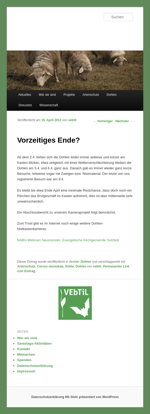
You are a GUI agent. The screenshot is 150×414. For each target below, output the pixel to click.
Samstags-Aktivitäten (34, 343)
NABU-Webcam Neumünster (38, 240)
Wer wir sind (47, 95)
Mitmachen (26, 354)
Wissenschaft (48, 105)
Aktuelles (25, 95)
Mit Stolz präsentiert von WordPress (92, 397)
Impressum (26, 371)
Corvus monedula (50, 266)
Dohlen (112, 95)
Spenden (24, 360)
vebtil (72, 120)
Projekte (69, 95)
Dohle (69, 266)
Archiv (74, 262)
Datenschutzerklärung (35, 366)
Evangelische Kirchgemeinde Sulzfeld (90, 240)
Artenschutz (90, 95)
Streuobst (25, 105)
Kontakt (23, 349)
